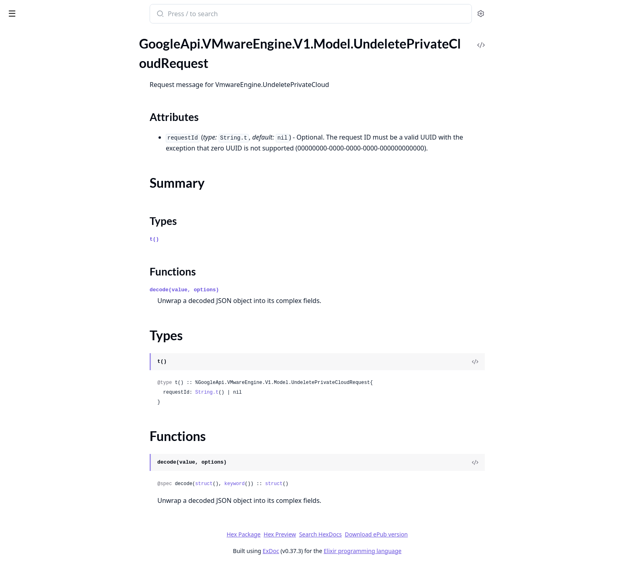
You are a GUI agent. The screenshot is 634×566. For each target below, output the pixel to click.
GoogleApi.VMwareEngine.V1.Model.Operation (57, 209)
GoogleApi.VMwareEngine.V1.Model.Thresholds (57, 405)
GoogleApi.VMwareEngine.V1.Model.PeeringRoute (57, 231)
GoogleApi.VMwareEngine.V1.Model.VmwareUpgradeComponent (57, 529)
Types (22, 472)
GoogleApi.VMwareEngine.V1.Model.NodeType (57, 176)
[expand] (113, 57)
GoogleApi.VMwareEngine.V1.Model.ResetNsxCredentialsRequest (57, 296)
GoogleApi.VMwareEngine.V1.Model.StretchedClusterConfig (57, 362)
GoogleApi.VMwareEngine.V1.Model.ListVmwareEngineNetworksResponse (57, 56)
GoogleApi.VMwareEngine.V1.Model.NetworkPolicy (57, 143)
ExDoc (331, 551)
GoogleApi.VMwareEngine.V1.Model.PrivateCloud (57, 263)
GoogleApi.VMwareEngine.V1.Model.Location (57, 67)
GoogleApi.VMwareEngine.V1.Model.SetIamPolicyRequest (57, 340)
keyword (295, 484)
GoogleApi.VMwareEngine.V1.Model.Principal (57, 253)
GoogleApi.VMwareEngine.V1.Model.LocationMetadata (57, 78)
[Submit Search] (220, 14)
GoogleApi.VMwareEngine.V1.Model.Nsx (57, 198)
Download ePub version (436, 534)
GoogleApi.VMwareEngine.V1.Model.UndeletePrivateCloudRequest (57, 438)
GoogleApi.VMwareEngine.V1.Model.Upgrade (57, 496)
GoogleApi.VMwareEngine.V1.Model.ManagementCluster (57, 100)
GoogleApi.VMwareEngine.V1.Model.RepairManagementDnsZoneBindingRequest (57, 285)
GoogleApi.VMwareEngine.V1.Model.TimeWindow (57, 427)
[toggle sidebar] (110, 13)
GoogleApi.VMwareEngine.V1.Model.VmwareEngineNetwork (57, 518)
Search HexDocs (380, 534)
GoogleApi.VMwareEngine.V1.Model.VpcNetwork (57, 540)
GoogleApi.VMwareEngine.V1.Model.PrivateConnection (57, 274)
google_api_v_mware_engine (53, 14)
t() (215, 239)
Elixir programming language (423, 551)
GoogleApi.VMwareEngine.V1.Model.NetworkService (57, 154)
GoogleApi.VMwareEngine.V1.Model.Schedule (57, 329)
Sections (26, 452)
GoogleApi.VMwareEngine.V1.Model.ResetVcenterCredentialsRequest (57, 307)
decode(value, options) (245, 290)
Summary (27, 462)
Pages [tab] (14, 44)
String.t (267, 392)
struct (264, 484)
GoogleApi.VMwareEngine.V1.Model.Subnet (57, 373)
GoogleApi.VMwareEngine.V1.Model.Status (57, 351)
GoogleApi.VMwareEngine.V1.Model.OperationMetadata (57, 220)
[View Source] (536, 362)
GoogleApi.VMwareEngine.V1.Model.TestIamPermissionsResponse (57, 395)
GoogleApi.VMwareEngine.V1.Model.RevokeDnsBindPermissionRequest (57, 318)
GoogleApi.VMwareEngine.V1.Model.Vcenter (57, 507)
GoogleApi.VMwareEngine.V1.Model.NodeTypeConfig (57, 187)
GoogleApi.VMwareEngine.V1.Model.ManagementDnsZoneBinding (57, 110)
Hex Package (304, 534)
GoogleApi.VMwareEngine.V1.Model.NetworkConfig (57, 121)
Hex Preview (340, 534)
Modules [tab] (49, 44)
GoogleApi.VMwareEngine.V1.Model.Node (57, 165)
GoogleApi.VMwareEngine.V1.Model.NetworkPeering (57, 132)
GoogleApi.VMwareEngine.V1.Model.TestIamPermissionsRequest (57, 384)
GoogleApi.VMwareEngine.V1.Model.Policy (57, 242)
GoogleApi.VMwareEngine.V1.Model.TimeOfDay (57, 416)
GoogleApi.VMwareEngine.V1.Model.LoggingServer (57, 89)
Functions (28, 481)
